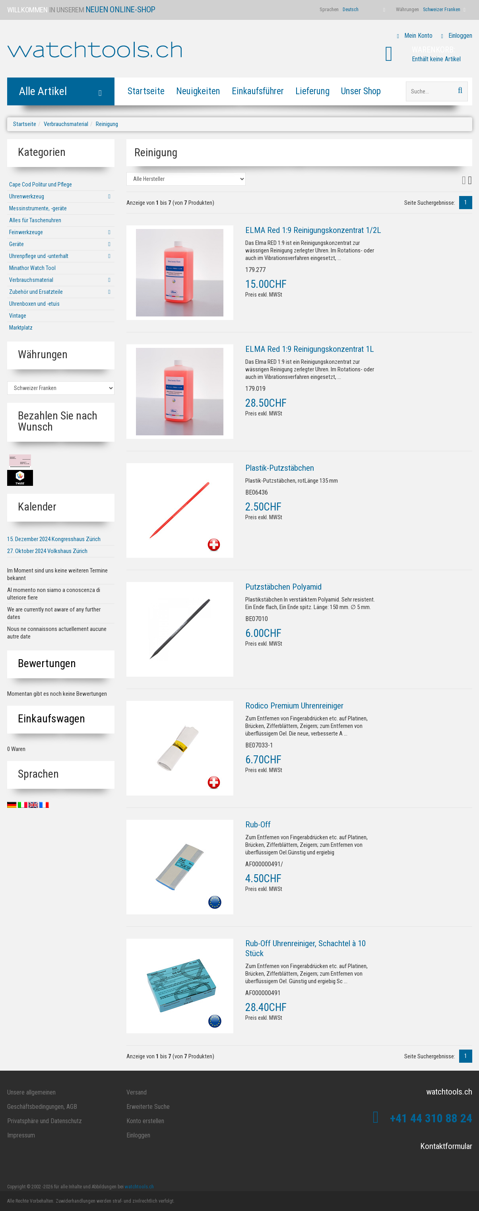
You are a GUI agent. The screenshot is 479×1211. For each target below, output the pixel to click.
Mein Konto (418, 35)
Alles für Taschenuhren (35, 220)
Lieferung (312, 91)
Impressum (21, 1135)
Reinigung (107, 124)
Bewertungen (47, 663)
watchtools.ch (139, 1187)
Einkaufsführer (258, 91)
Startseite (146, 91)
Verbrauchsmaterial (66, 124)
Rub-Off (258, 824)
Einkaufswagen (51, 718)
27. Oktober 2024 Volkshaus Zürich (47, 551)
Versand (136, 1092)
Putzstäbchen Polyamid (283, 587)
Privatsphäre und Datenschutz (44, 1121)
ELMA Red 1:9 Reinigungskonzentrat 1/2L (313, 230)
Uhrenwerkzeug (26, 196)
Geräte (16, 244)
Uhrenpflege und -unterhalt (38, 256)
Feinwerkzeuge (26, 232)
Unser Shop (361, 91)
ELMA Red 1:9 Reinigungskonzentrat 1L (309, 349)
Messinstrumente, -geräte (38, 208)
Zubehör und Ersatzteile (36, 292)
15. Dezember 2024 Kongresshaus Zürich (54, 539)
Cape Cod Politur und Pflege (40, 184)
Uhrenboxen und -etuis (34, 304)
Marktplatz (21, 327)
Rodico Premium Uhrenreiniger (294, 705)
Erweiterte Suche (148, 1106)
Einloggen (460, 35)
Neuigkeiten (198, 91)
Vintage (17, 315)
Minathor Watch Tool (32, 268)
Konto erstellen (145, 1121)
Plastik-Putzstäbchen (279, 468)
